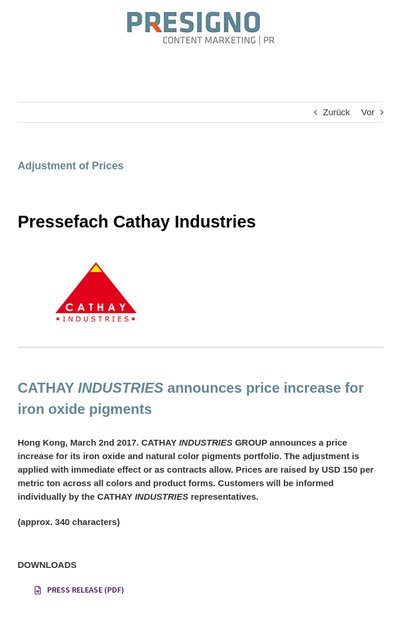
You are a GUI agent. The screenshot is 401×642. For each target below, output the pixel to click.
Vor (368, 112)
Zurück (336, 112)
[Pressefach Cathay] (94, 257)
